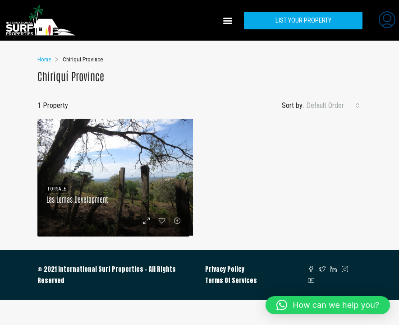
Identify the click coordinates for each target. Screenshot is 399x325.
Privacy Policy (224, 269)
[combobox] (333, 105)
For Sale (57, 188)
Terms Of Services (231, 280)
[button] (227, 20)
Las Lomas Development (77, 199)
